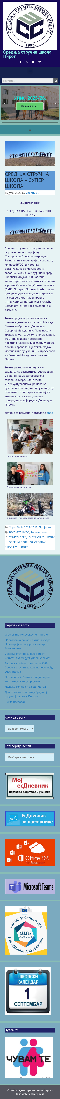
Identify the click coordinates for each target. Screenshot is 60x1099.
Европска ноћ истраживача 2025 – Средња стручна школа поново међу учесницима (29, 667)
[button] (30, 71)
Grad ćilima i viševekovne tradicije (26, 634)
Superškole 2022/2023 (23, 527)
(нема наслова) (15, 702)
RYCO (25, 532)
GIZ (18, 532)
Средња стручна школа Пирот (27, 54)
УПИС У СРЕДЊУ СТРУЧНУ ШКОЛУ (32, 537)
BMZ (12, 532)
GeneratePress (35, 1093)
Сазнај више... (30, 105)
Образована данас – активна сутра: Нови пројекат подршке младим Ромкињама (28, 644)
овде (50, 413)
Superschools (39, 532)
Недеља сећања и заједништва (25, 686)
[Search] (55, 80)
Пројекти (45, 527)
